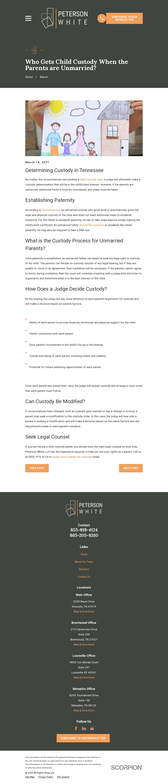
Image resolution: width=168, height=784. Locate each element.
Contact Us (84, 576)
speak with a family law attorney (72, 456)
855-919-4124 (84, 530)
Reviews (84, 569)
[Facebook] (76, 728)
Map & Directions (84, 611)
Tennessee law (51, 210)
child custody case (91, 179)
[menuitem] (30, 777)
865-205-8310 (84, 535)
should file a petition (91, 225)
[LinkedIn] (84, 728)
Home (84, 554)
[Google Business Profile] (92, 728)
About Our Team (84, 561)
